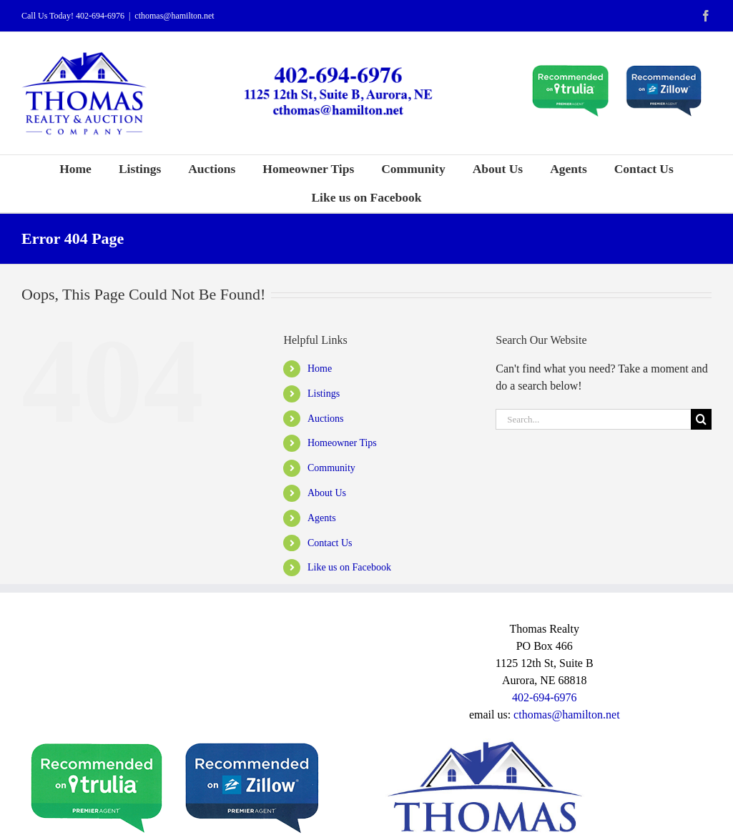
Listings (324, 393)
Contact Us (330, 543)
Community (331, 468)
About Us (327, 493)
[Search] (701, 419)
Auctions (326, 418)
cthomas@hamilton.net (174, 16)
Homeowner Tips (342, 443)
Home (320, 368)
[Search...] (593, 419)
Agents (322, 518)
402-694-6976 (100, 16)
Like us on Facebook (349, 567)
